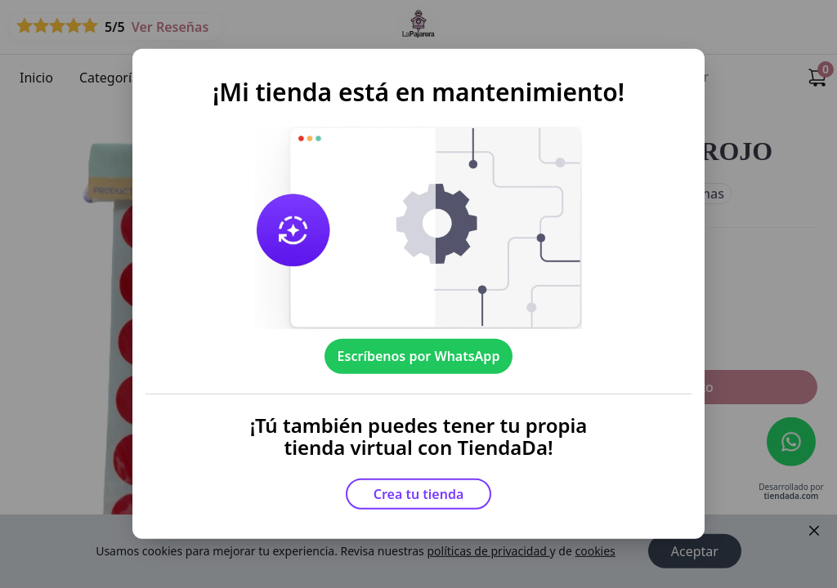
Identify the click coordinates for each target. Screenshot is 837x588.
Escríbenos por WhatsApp (419, 356)
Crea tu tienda (419, 494)
